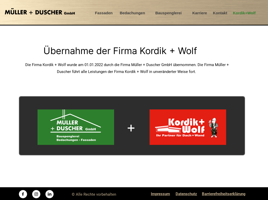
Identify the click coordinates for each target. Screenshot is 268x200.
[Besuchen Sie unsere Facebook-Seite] (23, 194)
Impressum (160, 194)
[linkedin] (49, 194)
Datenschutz (186, 194)
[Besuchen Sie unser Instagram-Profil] (36, 194)
